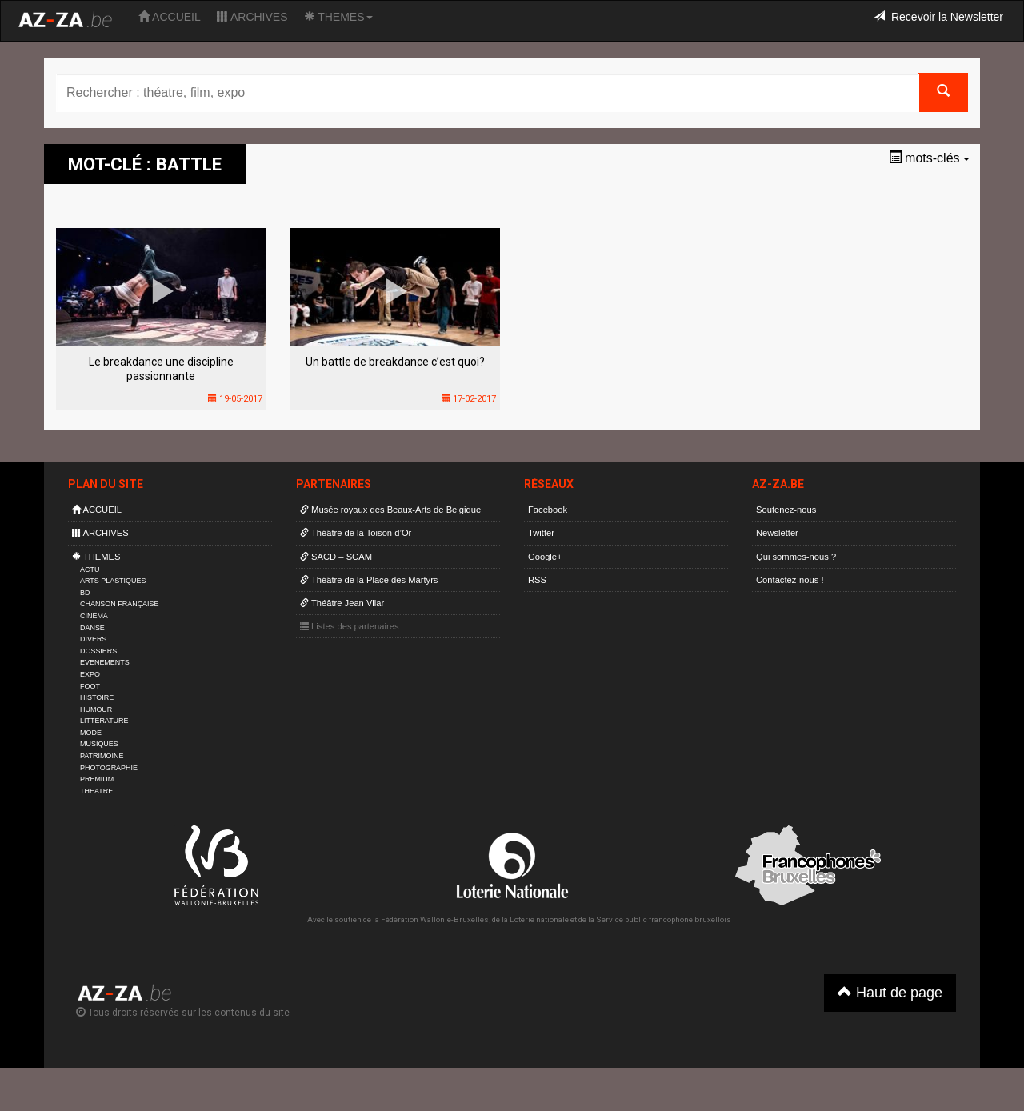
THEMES (338, 16)
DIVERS (93, 639)
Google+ (545, 556)
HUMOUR (96, 709)
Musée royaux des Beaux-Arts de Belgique (390, 509)
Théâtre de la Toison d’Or (355, 533)
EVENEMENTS (105, 662)
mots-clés (929, 158)
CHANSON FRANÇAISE (119, 604)
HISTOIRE (97, 697)
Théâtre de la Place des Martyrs (369, 580)
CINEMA (94, 616)
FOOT (90, 686)
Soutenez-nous (786, 509)
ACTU (89, 569)
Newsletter (777, 533)
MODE (91, 733)
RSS (537, 580)
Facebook (547, 509)
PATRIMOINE (101, 756)
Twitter (541, 533)
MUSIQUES (99, 744)
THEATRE (96, 791)
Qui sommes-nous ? (796, 556)
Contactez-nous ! (790, 580)
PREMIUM (97, 779)
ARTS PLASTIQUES (113, 581)
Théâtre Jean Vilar (342, 603)
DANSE (92, 628)
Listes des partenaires (349, 626)
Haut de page (890, 992)
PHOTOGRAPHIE (109, 768)
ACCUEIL (169, 16)
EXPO (90, 674)
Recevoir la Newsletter (938, 16)
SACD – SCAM (336, 556)
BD (85, 593)
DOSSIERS (98, 651)
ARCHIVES (252, 16)
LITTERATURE (104, 721)
